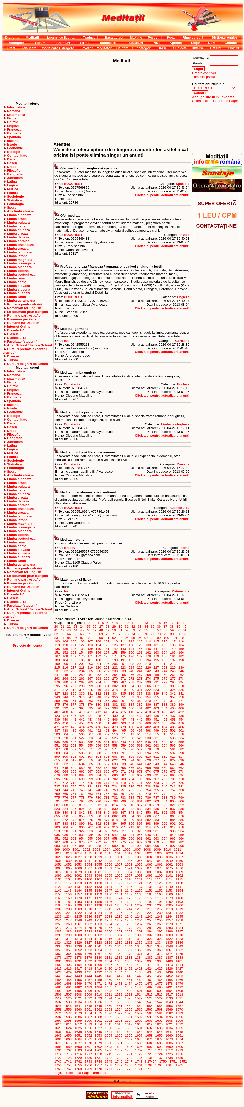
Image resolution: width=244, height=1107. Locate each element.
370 (148, 701)
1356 (118, 950)
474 (82, 727)
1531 (179, 998)
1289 (98, 931)
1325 (68, 942)
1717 (88, 1054)
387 (156, 704)
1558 (57, 1009)
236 (98, 671)
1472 (108, 983)
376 (65, 704)
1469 (78, 983)
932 (164, 831)
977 (140, 842)
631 (57, 764)
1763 (159, 1065)
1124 (138, 883)
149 (173, 649)
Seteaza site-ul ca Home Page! (215, 101)
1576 (108, 1013)
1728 (68, 1058)
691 (156, 775)
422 (181, 712)
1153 (169, 890)
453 (173, 719)
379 (90, 704)
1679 (98, 1043)
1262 (88, 924)
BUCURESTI (73, 184)
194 (148, 660)
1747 (128, 1061)
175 (123, 656)
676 (164, 771)
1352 (78, 950)
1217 (159, 909)
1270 (169, 924)
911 (123, 827)
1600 (88, 1020)
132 (164, 645)
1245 (179, 916)
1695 (128, 1047)
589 (106, 753)
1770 (98, 1069)
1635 (179, 1028)
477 (106, 727)
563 (156, 745)
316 (98, 690)
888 (65, 823)
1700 (179, 1047)
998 (181, 846)
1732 (108, 1058)
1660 (169, 1035)
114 (148, 641)
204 (98, 664)
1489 (148, 987)
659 (156, 768)
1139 (159, 887)
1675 (57, 1043)
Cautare (122, 48)
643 (156, 764)
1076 (179, 868)
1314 (88, 939)
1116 (57, 883)
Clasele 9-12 (179, 508)
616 (65, 760)
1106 (88, 879)
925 (106, 831)
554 (82, 745)
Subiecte (180, 48)
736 (131, 786)
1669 (128, 1039)
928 (131, 831)
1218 (169, 909)
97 (146, 638)
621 (106, 760)
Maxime (136, 37)
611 (156, 756)
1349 (179, 946)
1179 (169, 898)
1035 (159, 857)
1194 (57, 905)
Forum (40, 43)
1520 (68, 998)
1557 (179, 1006)
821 (173, 805)
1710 (148, 1050)
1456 (78, 980)
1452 (169, 976)
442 (82, 719)
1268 (148, 924)
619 (90, 760)
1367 (98, 954)
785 (140, 797)
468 (164, 723)
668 (98, 771)
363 (90, 701)
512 (131, 734)
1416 (68, 968)
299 (90, 686)
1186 (108, 901)
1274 (78, 928)
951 (57, 838)
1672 (159, 1039)
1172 (98, 898)
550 (181, 742)
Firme (84, 43)
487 (57, 730)
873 (73, 820)
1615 (108, 1024)
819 (156, 805)
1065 (68, 868)
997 (173, 846)
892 (98, 823)
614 (181, 756)
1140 (169, 887)
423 (57, 716)
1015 (88, 853)
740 (164, 786)
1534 (78, 1002)
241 (140, 671)
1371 (138, 954)
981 (173, 842)
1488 (138, 987)
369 (140, 701)
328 (65, 693)
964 (164, 838)
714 (82, 783)
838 (181, 809)
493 (106, 730)
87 (82, 638)
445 (106, 719)
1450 (148, 976)
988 (98, 846)
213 (173, 664)
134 (181, 645)
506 (82, 734)
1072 (138, 868)
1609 (179, 1020)
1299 (68, 935)
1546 (68, 1006)
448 (131, 719)
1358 (138, 950)
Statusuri (136, 43)
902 (181, 823)
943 (123, 835)
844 (98, 812)
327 (57, 693)
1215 (138, 909)
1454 (57, 980)
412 (98, 712)
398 (115, 708)
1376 (57, 957)
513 (140, 734)
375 (57, 704)
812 (98, 805)
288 (131, 682)
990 (115, 846)
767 (123, 794)
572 (98, 749)
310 (181, 686)
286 (115, 682)
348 (98, 697)
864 (131, 816)
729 (73, 786)
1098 (138, 875)
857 (73, 816)
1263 (98, 924)
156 (98, 652)
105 (73, 641)
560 (131, 745)
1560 (78, 1009)
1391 (78, 961)
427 (90, 716)
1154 (179, 890)
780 (98, 797)
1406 (98, 965)
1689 (68, 1047)
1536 (98, 1002)
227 (156, 667)
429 (106, 716)
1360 (159, 950)
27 (101, 626)
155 (90, 652)
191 (123, 660)
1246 (57, 920)
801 (140, 801)
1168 (57, 898)
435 (156, 716)
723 (156, 783)
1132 (88, 887)
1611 (68, 1024)
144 (131, 649)
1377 (68, 957)
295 (57, 686)
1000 (66, 849)
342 (181, 693)
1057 (118, 864)
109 (106, 641)
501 (173, 730)
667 (90, 771)
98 (152, 638)
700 (98, 779)
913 (140, 827)
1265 (118, 924)
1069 (108, 868)
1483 (88, 987)
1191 (159, 901)
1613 (88, 1024)
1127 (169, 883)
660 (164, 768)
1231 (169, 913)
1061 (159, 864)
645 (173, 764)
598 (181, 753)
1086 (148, 872)
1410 (138, 965)
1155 (57, 894)
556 (98, 745)
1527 (138, 998)
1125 (148, 883)
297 (73, 686)
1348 (169, 946)
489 (73, 730)
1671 (148, 1039)
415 (123, 712)
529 (140, 738)
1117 (68, 883)
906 (82, 827)
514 (148, 734)
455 (57, 723)
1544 (179, 1002)
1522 (88, 998)
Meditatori (105, 48)
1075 (169, 868)
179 (156, 656)
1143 (68, 890)
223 (123, 667)
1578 (128, 1013)
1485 (108, 987)
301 (106, 686)
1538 (118, 1002)
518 (181, 734)
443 (90, 719)
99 (159, 638)
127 (123, 645)
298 (82, 686)
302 (115, 686)
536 (65, 742)
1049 (169, 861)
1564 (118, 1009)
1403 (68, 965)
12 (139, 623)
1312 (68, 939)
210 (148, 664)
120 (65, 645)
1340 (88, 946)
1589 (108, 1017)
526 (115, 738)
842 (82, 812)
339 (156, 693)
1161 (118, 894)
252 (98, 675)
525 (106, 738)
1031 (118, 857)
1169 (68, 898)
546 (148, 742)
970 (82, 842)
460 (98, 723)
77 (152, 634)
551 (57, 745)
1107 (98, 879)
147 (156, 649)
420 (164, 712)
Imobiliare (108, 43)
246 (181, 671)
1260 (68, 924)
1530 (169, 998)
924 (98, 831)
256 (131, 675)
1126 (159, 883)
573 (106, 749)
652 (98, 768)
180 (164, 656)
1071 (128, 868)
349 (106, 697)
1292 (128, 931)
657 (140, 768)
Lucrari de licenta (60, 37)
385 (140, 704)
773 (173, 794)
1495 (78, 991)
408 (65, 712)
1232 (179, 913)
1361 (169, 950)
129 (140, 645)
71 (114, 634)
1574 (88, 1013)
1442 (68, 976)
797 (106, 801)
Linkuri (233, 48)
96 (139, 638)
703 (123, 779)
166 (181, 652)
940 (98, 835)
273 (140, 678)
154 (82, 652)
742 (181, 786)
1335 (169, 942)
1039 (68, 861)
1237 (98, 916)
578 (148, 749)
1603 (118, 1020)
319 (123, 690)
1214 (128, 909)
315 (90, 690)
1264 (108, 924)
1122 (118, 883)
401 (140, 708)
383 (123, 704)
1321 (159, 939)
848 (131, 812)
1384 (138, 957)
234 (82, 671)
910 (115, 827)
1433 (108, 972)
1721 (128, 1054)
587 (90, 753)
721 (140, 783)
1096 (118, 875)
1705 (98, 1050)
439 (57, 719)
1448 (128, 976)
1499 (118, 991)
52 (126, 630)
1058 (128, 864)
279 (57, 682)
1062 (169, 864)
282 (82, 682)
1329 (108, 942)
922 (82, 831)
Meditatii (32, 37)
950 (181, 835)
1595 (169, 1017)
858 (82, 816)
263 (57, 678)
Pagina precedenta (67, 1073)
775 (57, 797)
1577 (118, 1013)
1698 (159, 1047)
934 (181, 831)
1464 (159, 980)
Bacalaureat (114, 37)
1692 (98, 1047)
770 (148, 794)
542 (115, 742)
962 (148, 838)
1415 (57, 968)
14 (152, 623)
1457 (88, 980)
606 (115, 756)
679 (57, 775)
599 (57, 756)
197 (173, 660)
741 (173, 786)
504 (65, 734)
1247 (68, 920)
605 (106, 756)
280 (65, 682)
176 (131, 656)
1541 (148, 1002)
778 (82, 797)
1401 (179, 961)
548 (164, 742)
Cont (211, 43)
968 (65, 842)
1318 (128, 939)
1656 (128, 1035)
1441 (57, 976)
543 (123, 742)
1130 (68, 887)
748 (98, 790)
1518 (179, 994)
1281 (148, 928)
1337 (57, 946)
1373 (159, 954)
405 (173, 708)
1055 (98, 864)
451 (156, 719)
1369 (118, 954)
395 (90, 708)
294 (181, 682)
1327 (88, 942)
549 (173, 742)
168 (65, 656)
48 (101, 630)
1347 (159, 946)
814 (115, 805)
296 (65, 686)
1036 (169, 857)
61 (184, 630)
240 (131, 671)
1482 (78, 987)
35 (152, 626)
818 (148, 805)
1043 (108, 861)
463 (123, 723)
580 (164, 749)
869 (173, 816)
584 (65, 753)
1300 (78, 935)
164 (164, 652)
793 (73, 801)
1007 (137, 849)
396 (98, 708)
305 (140, 686)
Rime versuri (193, 37)
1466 (179, 980)
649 (73, 768)
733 (106, 786)
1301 (88, 935)
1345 (138, 946)
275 (156, 678)
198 (181, 660)
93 (120, 638)
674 (148, 771)
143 (123, 649)
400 (131, 708)
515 (156, 734)
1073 (148, 868)
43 (69, 630)
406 (181, 708)
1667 (108, 1039)
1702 (68, 1050)
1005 (116, 849)
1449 (138, 976)
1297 (179, 931)
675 (156, 771)
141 (106, 649)
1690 (78, 1047)
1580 (148, 1013)
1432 (98, 972)
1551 (118, 1006)
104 (65, 641)
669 (106, 771)
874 (82, 820)
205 (106, 664)
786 (148, 797)
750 (115, 790)
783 (123, 797)
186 (82, 660)
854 (181, 812)
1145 (88, 890)
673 (140, 771)
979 (156, 842)
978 (148, 842)
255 (123, 675)
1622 (179, 1024)
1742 (78, 1061)
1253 (128, 920)
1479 (179, 983)
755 (156, 790)
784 (131, 797)
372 (164, 701)
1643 (128, 1032)
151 (57, 652)
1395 (118, 961)
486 (181, 727)
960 (131, 838)
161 (140, 652)
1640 (98, 1032)
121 (73, 645)
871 (57, 820)
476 (98, 727)
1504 (169, 991)
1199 (108, 905)
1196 (78, 905)
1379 (88, 957)
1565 (128, 1009)
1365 (78, 954)
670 (115, 771)
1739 (179, 1058)
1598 (68, 1020)
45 (82, 630)
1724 (159, 1054)
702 (115, 779)
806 (181, 801)
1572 (68, 1013)
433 (140, 716)
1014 (78, 853)
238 (115, 671)
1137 (138, 887)
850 (148, 812)
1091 (68, 875)
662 (181, 768)
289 (140, 682)
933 (173, 831)
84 (62, 638)
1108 (108, 879)
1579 (138, 1013)
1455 (68, 980)
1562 (98, 1009)
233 (73, 671)
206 (115, 664)
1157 (78, 894)
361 (73, 701)
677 (173, 771)
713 (73, 783)
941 (106, 835)
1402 (57, 965)
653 (106, 768)
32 (133, 626)
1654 (108, 1035)
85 (69, 638)
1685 (159, 1043)
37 (165, 626)
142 (115, 649)
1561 (88, 1009)
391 (57, 708)
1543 (169, 1002)
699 (90, 779)
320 (131, 690)
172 (98, 656)
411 (90, 712)
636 (98, 764)
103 (57, 641)
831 (123, 809)
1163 (138, 894)
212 (164, 664)
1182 (68, 901)
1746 (118, 1061)
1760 (128, 1065)
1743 (88, 1061)
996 (164, 846)
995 (156, 846)
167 (57, 656)
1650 (68, 1035)
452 (164, 719)
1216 (148, 909)
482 (148, 727)
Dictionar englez (224, 37)
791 (57, 801)
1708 (128, 1050)
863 (123, 816)
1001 (76, 849)
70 (107, 634)
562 (148, 745)
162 (148, 652)
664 (65, 771)
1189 (138, 901)
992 (131, 846)
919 (57, 831)
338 (148, 693)
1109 (118, 879)
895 (123, 823)
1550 (108, 1006)
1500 (128, 991)
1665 (88, 1039)
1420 (108, 968)
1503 (159, 991)
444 (98, 719)
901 (173, 823)
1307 (148, 935)
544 (131, 742)
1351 (68, 950)
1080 (88, 872)
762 (82, 794)
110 (115, 641)
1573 (78, 1013)
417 (140, 712)
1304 (118, 935)
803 (156, 801)
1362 (179, 950)
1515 (148, 994)
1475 (138, 983)
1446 (108, 976)
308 (164, 686)
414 (115, 712)
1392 (88, 961)
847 (123, 812)
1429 (68, 972)
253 (106, 675)
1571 (57, 1013)
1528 (148, 998)
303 (123, 686)
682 (82, 775)
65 (75, 634)
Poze (156, 43)
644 (164, 764)
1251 (108, 920)
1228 (138, 913)
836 (164, 809)
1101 (169, 875)
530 (148, 738)
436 (164, 716)
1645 (148, 1032)
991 (123, 846)
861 (106, 816)
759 (57, 794)
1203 (148, 905)
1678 (88, 1043)
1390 (68, 961)
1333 (148, 942)
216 (65, 667)
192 (131, 660)
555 (90, 745)
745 (73, 790)
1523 (98, 998)
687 (123, 775)
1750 (163, 1061)
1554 (148, 1006)
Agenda (176, 43)
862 (115, 816)
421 (173, 712)
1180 (179, 898)
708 (164, 779)
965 (173, 838)
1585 (68, 1017)
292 (164, 682)
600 (65, 756)
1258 (179, 920)
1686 (169, 1043)
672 (131, 771)
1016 (98, 853)
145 (140, 649)
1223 (88, 913)
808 (65, 805)
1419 (98, 968)
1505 (179, 991)
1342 (108, 946)
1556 (169, 1006)
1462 (138, 980)
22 (69, 626)
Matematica (180, 591)
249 (73, 675)
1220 (57, 913)
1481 (68, 987)
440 (65, 719)
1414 (179, 965)
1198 (98, 905)
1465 (169, 980)
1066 (78, 868)
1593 (148, 1017)
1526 (128, 998)
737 (140, 786)
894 (115, 823)
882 (148, 820)
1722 (138, 1054)
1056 (108, 864)
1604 (128, 1020)
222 (115, 667)
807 (57, 805)
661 (173, 768)
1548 (88, 1006)
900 (164, 823)
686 (115, 775)
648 (65, 768)
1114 (169, 879)
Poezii (172, 37)
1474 (128, 983)
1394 (108, 961)
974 (115, 842)
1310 (179, 935)
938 (82, 835)
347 (90, 697)
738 (148, 786)
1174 (118, 898)
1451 (159, 976)
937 (73, 835)
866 (148, 816)
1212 (108, 909)
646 (181, 764)
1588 (98, 1017)
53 (133, 630)
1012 (57, 853)
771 (156, 794)
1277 (108, 928)
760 (65, 794)
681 (73, 775)
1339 (78, 946)
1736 (148, 1058)
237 (106, 671)
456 (65, 723)
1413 (169, 965)
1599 (78, 1020)
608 (131, 756)
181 (173, 656)
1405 (88, 965)
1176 (138, 898)
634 (82, 764)
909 (106, 827)
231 (57, 671)
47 (94, 630)
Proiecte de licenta (27, 645)
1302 (98, 935)
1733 (118, 1058)
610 (148, 756)
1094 (98, 875)
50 (114, 630)
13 (146, 623)
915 (156, 827)
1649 (57, 1035)
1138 (148, 887)
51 (120, 630)
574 (115, 749)
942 (115, 835)
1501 (138, 991)
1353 (88, 950)
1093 (88, 875)
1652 (88, 1035)
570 (82, 749)
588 (98, 753)
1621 (169, 1024)
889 (73, 823)
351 (123, 697)
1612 (78, 1024)
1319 (138, 939)
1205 (169, 905)
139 (90, 649)
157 (106, 652)
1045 (128, 861)
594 (148, 753)
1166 (169, 894)
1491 (169, 987)
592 (131, 753)
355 (156, 697)
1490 (159, 987)
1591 (128, 1017)
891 (90, 823)
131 (156, 645)
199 (57, 664)
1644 (138, 1032)
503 (57, 734)
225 (140, 667)
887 (57, 823)
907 (90, 827)
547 (156, 742)
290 (148, 682)
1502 (148, 991)
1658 (148, 1035)
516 (164, 734)
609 (140, 756)
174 (115, 656)
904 (65, 827)
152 (65, 652)
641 (140, 764)
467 (156, 723)
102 (183, 638)
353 (140, 697)
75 (139, 634)
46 (88, 630)
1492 (179, 987)
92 (114, 638)
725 (173, 783)
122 (82, 645)
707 (156, 779)
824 (65, 809)
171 (90, 656)
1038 (57, 861)
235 (90, 671)
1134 (108, 887)
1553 (138, 1006)
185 (73, 660)
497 (140, 730)
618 (82, 760)
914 (148, 827)
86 (75, 638)
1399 (159, 961)
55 (146, 630)
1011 (177, 849)
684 (98, 775)
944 (131, 835)
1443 (78, 976)
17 (172, 623)
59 (172, 630)
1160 (108, 894)
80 (172, 634)
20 (56, 626)
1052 (68, 864)
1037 (179, 857)
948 (164, 835)
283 (90, 682)
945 (140, 835)
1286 (68, 931)
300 (98, 686)
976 (131, 842)
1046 (138, 861)
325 (173, 690)
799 (123, 801)
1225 (108, 913)
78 (159, 634)
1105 (78, 879)
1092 (78, 875)
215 (57, 667)
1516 (159, 994)
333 (106, 693)
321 (140, 690)
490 (82, 730)
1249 (88, 920)
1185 (98, 901)
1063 (179, 864)
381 (106, 704)
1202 (138, 905)
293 (173, 682)
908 (98, 827)
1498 (108, 991)
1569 (169, 1009)
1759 (118, 1065)
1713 (179, 1050)
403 (156, 708)
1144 (78, 890)
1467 (57, 983)
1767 (68, 1069)
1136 (128, 887)
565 (173, 745)
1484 (98, 987)
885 (173, 820)
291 (156, 682)
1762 (148, 1065)
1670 (138, 1039)
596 (164, 753)
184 (65, 660)
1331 (128, 942)
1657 (138, 1035)
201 (73, 664)
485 (173, 727)
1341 (98, 946)
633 (73, 764)
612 (164, 756)
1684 (148, 1043)
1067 (88, 868)
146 (148, 649)
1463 (148, 980)
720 (131, 783)
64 (69, 634)
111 (123, 641)
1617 (128, 1024)
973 (106, 842)
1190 (148, 901)
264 (65, 678)
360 (65, 701)
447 (123, 719)
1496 (88, 991)
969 (73, 842)
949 (173, 835)
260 (164, 675)
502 (181, 730)
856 (65, 816)
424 (65, 716)
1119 (88, 883)
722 (148, 783)
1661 (179, 1035)
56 (152, 630)
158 (115, 652)
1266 (128, 924)
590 (115, 753)
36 (159, 626)
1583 (179, 1013)
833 (140, 809)
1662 (57, 1039)
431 (123, 716)
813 (106, 805)
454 (181, 719)
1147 (108, 890)
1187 (118, 901)
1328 (98, 942)
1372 (148, 954)
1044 (118, 861)
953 (73, 838)
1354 (98, 950)
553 (73, 745)
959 (123, 838)
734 (115, 786)
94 (126, 638)
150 (181, 649)
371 (156, 701)
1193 (179, 901)
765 (106, 794)
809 (73, 805)
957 (106, 838)
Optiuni (215, 48)
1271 (179, 924)
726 (181, 783)
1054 (88, 864)
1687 (179, 1043)
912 (131, 827)
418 (148, 712)
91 (107, 638)
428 (98, 716)
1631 (138, 1028)
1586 (78, 1017)
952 (65, 838)
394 (82, 708)
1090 (57, 875)
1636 (57, 1032)
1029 (98, 857)
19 (184, 623)
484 (164, 727)
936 (65, 835)
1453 (179, 976)
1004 (106, 849)
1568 (159, 1009)
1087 (159, 872)
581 (173, 749)
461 (106, 723)
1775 (148, 1069)
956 (98, 838)
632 (65, 764)
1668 (118, 1039)
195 (156, 660)
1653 (98, 1035)
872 (65, 820)
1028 (88, 857)
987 (90, 846)
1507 (68, 994)
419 (156, 712)
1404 (78, 965)
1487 (128, 987)
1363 (57, 954)
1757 (98, 1065)
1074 (159, 868)
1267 (138, 924)
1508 (78, 994)
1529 (159, 998)
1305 (128, 935)
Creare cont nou (204, 73)
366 (115, 701)
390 (181, 704)
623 (123, 760)
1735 (138, 1058)
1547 (78, 1006)
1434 (118, 972)
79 (165, 634)
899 (156, 823)
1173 (108, 898)
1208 (68, 909)
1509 (88, 994)
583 (57, 753)
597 (173, 753)
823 (57, 809)
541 (106, 742)
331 (90, 693)
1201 (128, 905)
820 (164, 805)
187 (90, 660)
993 (140, 846)
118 (181, 641)
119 (57, 645)
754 (148, 790)
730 (82, 786)
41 (56, 630)
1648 (179, 1032)
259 (156, 675)
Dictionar (12, 37)
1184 (88, 901)
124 (98, 645)
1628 (108, 1028)
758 (181, 790)
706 (148, 779)
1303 (108, 935)
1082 (108, 872)
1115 (179, 879)
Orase (162, 48)
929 (140, 831)
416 (131, 712)
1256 (159, 920)
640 (131, 764)
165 (173, 652)
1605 (138, 1020)
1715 (68, 1054)
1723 (148, 1054)
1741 (68, 1061)
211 (156, 664)
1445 (98, 976)
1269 (159, 924)
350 (115, 697)
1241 (138, 916)
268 (98, 678)
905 (73, 827)
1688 (57, 1047)
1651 (78, 1035)
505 (73, 734)
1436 (138, 972)
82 (184, 634)
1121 (108, 883)
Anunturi (63, 43)
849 (140, 812)
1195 (68, 905)
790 (181, 797)
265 (73, 678)
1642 (118, 1032)
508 (98, 734)
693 (173, 775)
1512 (118, 994)
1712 (169, 1050)
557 (106, 745)
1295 (159, 931)
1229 (148, 913)
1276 (98, 928)
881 (140, 820)
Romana (182, 464)
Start (11, 48)
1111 (138, 879)
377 (73, 704)
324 (164, 690)
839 (57, 812)
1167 (179, 894)
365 (106, 701)
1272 (57, 928)
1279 (128, 928)
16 (165, 623)
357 (173, 697)
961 (140, 838)
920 (65, 831)
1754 (68, 1065)
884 (164, 820)
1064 (57, 868)
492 (98, 730)
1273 (68, 928)
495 (123, 730)
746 (82, 790)
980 (164, 842)
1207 (57, 909)
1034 (148, 857)
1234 (68, 916)
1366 (88, 954)
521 (73, 738)
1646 (159, 1032)
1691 (88, 1047)
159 (123, 652)
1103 (57, 879)
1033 (138, 857)
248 (65, 675)
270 (115, 678)
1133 (98, 887)
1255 (148, 920)
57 (159, 630)
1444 (88, 976)
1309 (169, 935)
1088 (169, 872)
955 (90, 838)
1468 (68, 983)
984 (65, 846)
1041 (88, 861)
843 (90, 812)
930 (148, 831)
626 (148, 760)
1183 (78, 901)
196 (164, 660)
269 (106, 678)
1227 (128, 913)
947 (156, 835)
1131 (78, 887)
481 (140, 727)
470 (181, 723)
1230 (159, 913)
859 (90, 816)
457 (73, 723)
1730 (88, 1058)
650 (82, 768)
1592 (138, 1017)
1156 (68, 894)
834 (148, 809)
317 (106, 690)
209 (140, 664)
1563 (108, 1009)
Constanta (72, 384)
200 (65, 664)
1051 (57, 864)
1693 (108, 1047)
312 (65, 690)
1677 (78, 1043)
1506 (57, 994)
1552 (128, 1006)
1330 (118, 942)
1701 (57, 1050)
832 (131, 809)
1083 (118, 872)
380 (98, 704)
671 (123, 771)
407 (57, 712)
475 (90, 727)
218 (82, 667)
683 (90, 775)
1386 (159, 957)
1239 (118, 916)
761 (73, 794)
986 (82, 846)
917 (173, 827)
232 (65, 671)
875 (90, 820)
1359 (148, 950)
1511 (108, 994)
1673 (169, 1039)
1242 (148, 916)
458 (82, 723)
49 (107, 630)
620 (98, 760)
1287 (78, 931)
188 (98, 660)
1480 (57, 987)
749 (106, 790)
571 (90, 749)
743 (57, 790)
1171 (88, 898)
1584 (57, 1017)
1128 (179, 883)
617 (73, 760)
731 (90, 786)
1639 (88, 1032)
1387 (169, 957)
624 (131, 760)
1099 (148, 875)
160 (131, 652)
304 (131, 686)
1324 (57, 942)
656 (131, 768)
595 (156, 753)
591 (123, 753)
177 (140, 656)
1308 (159, 935)
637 (106, 764)
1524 (108, 998)
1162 (128, 894)
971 (90, 842)
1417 (78, 968)
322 (148, 690)
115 (156, 641)
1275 (88, 928)
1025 (57, 857)
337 (140, 693)
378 (82, 704)
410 (82, 712)
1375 (179, 954)
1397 (138, 961)
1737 (159, 1058)
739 (156, 786)
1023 (169, 853)
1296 (169, 931)
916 (164, 827)
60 (178, 630)
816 (131, 805)
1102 (179, 875)
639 (123, 764)
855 (57, 816)
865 (140, 816)
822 (181, 805)
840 (65, 812)
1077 (57, 872)
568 (65, 749)
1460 (118, 980)
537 (73, 742)
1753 (57, 1065)
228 (164, 667)
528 (131, 738)
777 (73, 797)
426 (82, 716)
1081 (98, 872)
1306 (138, 935)
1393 (98, 961)
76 (146, 634)
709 (173, 779)
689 (140, 775)
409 (73, 712)
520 (65, 738)
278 (181, 678)
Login (195, 43)
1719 (108, 1054)
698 (82, 779)
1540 (138, 1002)
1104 (68, 879)
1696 (138, 1047)
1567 (148, 1009)
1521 (78, 998)
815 (123, 805)
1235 (78, 916)
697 (73, 779)
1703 (78, 1050)
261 (173, 675)
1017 (108, 853)
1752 (183, 1061)
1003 (96, 849)
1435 (128, 972)
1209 (78, 909)
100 (166, 638)
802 (148, 801)
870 (181, 816)
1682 (128, 1043)
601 (73, 756)
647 (57, 768)
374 (181, 701)
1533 (68, 1002)
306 (148, 686)
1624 (68, 1028)
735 (123, 786)
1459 (108, 980)
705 (140, 779)
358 (181, 697)
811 (90, 805)
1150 (138, 890)
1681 (118, 1043)
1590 (118, 1017)
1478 (169, 983)
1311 (57, 939)
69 (101, 634)
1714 (57, 1054)
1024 (179, 853)
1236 (88, 916)
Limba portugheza (175, 424)
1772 (118, 1069)
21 (62, 626)
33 (139, 626)
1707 (118, 1050)
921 (73, 831)
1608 (169, 1020)
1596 (179, 1017)
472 (65, 727)
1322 (169, 939)
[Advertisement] (27, 76)
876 (98, 820)
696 (65, 779)
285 (106, 682)
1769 (88, 1069)
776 (65, 797)
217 (73, 667)
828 (98, 809)
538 (82, 742)
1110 (128, 879)
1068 (98, 868)
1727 (57, 1058)
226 (148, 667)
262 (181, 675)
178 (148, 656)
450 (148, 719)
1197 (88, 905)
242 (148, 671)
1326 (78, 942)
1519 (57, 998)
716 (98, 783)
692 (164, 775)
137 (73, 649)
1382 (118, 957)
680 (65, 775)
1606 (148, 1020)
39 (178, 626)
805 (173, 801)
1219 (179, 909)
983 (57, 846)
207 (123, 664)
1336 (179, 942)
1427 (179, 968)
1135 (118, 887)
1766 (57, 1069)
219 (90, 667)
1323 (179, 939)
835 (156, 809)
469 (173, 723)
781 (106, 797)
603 (90, 756)
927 (123, 831)
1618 (138, 1024)
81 (178, 634)
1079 (78, 872)
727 (57, 786)
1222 (78, 913)
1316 (108, 939)
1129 (57, 887)
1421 (118, 968)
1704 (88, 1050)
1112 (148, 879)
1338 (68, 946)
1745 (108, 1061)
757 (173, 790)
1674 (179, 1039)
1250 (98, 920)
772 (164, 794)
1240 (128, 916)
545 (140, 742)
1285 (57, 931)
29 (114, 626)
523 (90, 738)
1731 (98, 1058)
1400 (169, 961)
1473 (118, 983)
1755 (78, 1065)
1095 (108, 875)
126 (115, 645)
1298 (57, 935)
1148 (118, 890)
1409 (128, 965)
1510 (98, 994)
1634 (169, 1028)
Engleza (183, 297)
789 (173, 797)
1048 (159, 861)
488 (65, 730)
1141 (179, 887)
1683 (138, 1043)
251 (90, 675)
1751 (173, 1061)
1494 (68, 991)
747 (90, 790)
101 (174, 638)
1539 (128, 1002)
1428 (57, 972)
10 (126, 623)
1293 (138, 931)
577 (140, 749)
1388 (179, 957)
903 (57, 827)
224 (131, 667)
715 (90, 783)
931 (156, 831)
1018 (118, 853)
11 (133, 623)
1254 (138, 920)
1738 (169, 1058)
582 (181, 749)
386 (148, 704)
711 (57, 783)
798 (115, 801)
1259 (57, 924)
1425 (159, 968)
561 (140, 745)
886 (181, 820)
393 (73, 708)
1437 (148, 972)
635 (90, 764)
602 (82, 756)
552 (65, 745)
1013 (68, 853)
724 (164, 783)
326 (181, 690)
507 (90, 734)
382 (115, 704)
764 (98, 794)
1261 (78, 924)
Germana (182, 341)
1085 (138, 872)
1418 (88, 968)
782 (115, 797)
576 (131, 749)
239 (123, 671)
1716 (78, 1054)
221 (106, 667)
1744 (98, 1061)
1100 (159, 875)
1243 (159, 916)
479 (123, 727)
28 (107, 626)
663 (57, 771)
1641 (108, 1032)
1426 (169, 968)
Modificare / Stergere (57, 48)
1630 (128, 1028)
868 (164, 816)
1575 (98, 1013)
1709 (138, 1050)
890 (82, 823)
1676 (68, 1043)
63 (62, 634)
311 (57, 690)
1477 (159, 983)
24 (82, 626)
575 (123, 749)
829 (106, 809)
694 (181, 775)
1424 (148, 968)
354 (148, 697)
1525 (118, 998)
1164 (148, 894)
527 (123, 738)
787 (156, 797)
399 (123, 708)
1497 (98, 991)
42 (62, 630)
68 (94, 634)
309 (173, 686)
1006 (126, 849)
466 (148, 723)
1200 (118, 905)
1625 (78, 1028)
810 (82, 805)
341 (173, 693)
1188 (128, 901)
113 (140, 641)
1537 (108, 1002)
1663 (68, 1039)
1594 (159, 1017)
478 (115, 727)
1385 (148, 957)
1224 (98, 913)
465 (140, 723)
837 (173, 809)
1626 (88, 1028)
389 (173, 704)
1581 (159, 1013)
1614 (98, 1024)
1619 (148, 1024)
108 (98, 641)
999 (57, 849)
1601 (98, 1020)
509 (106, 734)
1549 (98, 1006)
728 (65, 786)
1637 (68, 1032)
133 (173, 645)
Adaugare (16, 43)
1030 (108, 857)
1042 (98, 861)
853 (173, 812)
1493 (57, 991)
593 (140, 753)
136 (65, 649)
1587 (88, 1017)
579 (156, 749)
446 (115, 719)
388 (164, 704)
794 (82, 801)
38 (172, 626)
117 (173, 641)
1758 (108, 1065)
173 (106, 656)
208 (131, 664)
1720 (118, 1054)
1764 (169, 1065)
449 (140, 719)
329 (73, 693)
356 (164, 697)
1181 (57, 901)
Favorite (86, 48)
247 (57, 675)
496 (131, 730)
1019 (128, 853)
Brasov (69, 548)
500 (164, 730)
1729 (78, 1058)
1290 (108, 931)
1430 (78, 972)
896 (131, 823)
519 (57, 738)
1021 (148, 853)
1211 (98, 909)
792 (65, 801)
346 (82, 697)
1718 (98, 1054)
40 (184, 626)
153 (73, 652)
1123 (128, 883)
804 (164, 801)
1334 (159, 942)
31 (126, 626)
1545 (57, 1006)
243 (156, 671)
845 (106, 812)
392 (65, 708)
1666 (98, 1039)
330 (82, 693)
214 (181, 664)
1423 (138, 968)
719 (123, 783)
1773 (128, 1069)
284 (98, 682)
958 (115, 838)
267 (90, 678)
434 (148, 716)
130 (148, 645)
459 (90, 723)
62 (56, 634)
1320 (148, 939)
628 (164, 760)
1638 (78, 1032)
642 (148, 764)
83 (56, 638)
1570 (179, 1009)
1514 (138, 994)
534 (181, 738)
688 (131, 775)
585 (73, 753)
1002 (86, 849)
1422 (128, 968)
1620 (159, 1024)
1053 (78, 864)
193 (140, 660)
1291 (118, 931)
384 (131, 704)
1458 (98, 980)
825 (73, 809)
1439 (169, 972)
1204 (159, 905)
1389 (57, 961)
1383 (128, 957)
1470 (88, 983)
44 (75, 630)
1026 (68, 857)
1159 (98, 894)
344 (65, 697)
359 (57, 701)
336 (131, 693)
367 (123, 701)
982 (181, 842)
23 (75, 626)
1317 (118, 939)
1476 (148, 983)
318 (115, 690)
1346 (148, 946)
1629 (118, 1028)
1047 (148, 861)
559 (123, 745)
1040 (78, 861)
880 (131, 820)
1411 (148, 965)
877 (106, 820)
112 (131, 641)
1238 (108, 916)
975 (123, 842)
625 (140, 760)
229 (173, 667)
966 (181, 838)
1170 (78, 898)
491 (90, 730)
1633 (159, 1028)
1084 (128, 872)
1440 (179, 972)
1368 (108, 954)
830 (115, 809)
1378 (78, 957)
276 (164, 678)
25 (88, 626)
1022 (159, 853)
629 (173, 760)
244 (164, 671)
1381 (108, 957)
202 (82, 664)
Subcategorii (142, 48)
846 (115, 812)
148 (164, 649)
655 (123, 768)
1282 (159, 928)
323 (156, 690)
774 (181, 794)
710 (181, 779)
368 (131, 701)
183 (57, 660)
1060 (148, 864)
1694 (118, 1047)
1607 (159, 1020)
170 (82, 656)
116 (164, 641)
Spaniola (182, 184)
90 (101, 638)
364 (98, 701)
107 (90, 641)
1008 (147, 849)
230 (181, 667)
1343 (118, 946)
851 (156, 812)
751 (123, 790)
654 (115, 768)
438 (181, 716)
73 (126, 634)
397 (106, 708)
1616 (118, 1024)
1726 (179, 1054)
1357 (128, 950)
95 (133, 638)
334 (115, 693)
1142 (57, 890)
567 (57, 749)
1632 (148, 1028)
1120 (98, 883)
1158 (88, 894)
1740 (57, 1061)
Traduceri (90, 37)
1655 (118, 1035)
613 (173, 756)
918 (181, 827)
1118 (78, 883)
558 (115, 745)
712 (65, 783)
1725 (169, 1054)
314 (82, 690)
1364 (68, 954)
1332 (138, 942)
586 (82, 753)
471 (57, 727)
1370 (128, 954)
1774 (138, 1069)
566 (181, 745)
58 (165, 630)
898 (148, 823)
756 (164, 790)
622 (115, 760)
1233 (57, 916)
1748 (138, 1061)
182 (181, 656)
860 (98, 816)
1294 (148, 931)
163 (156, 652)
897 (140, 823)
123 (90, 645)
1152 (159, 890)
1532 (57, 1002)
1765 (179, 1065)
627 (156, 760)
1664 (78, 1039)
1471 (98, 983)
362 (82, 701)
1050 (179, 861)
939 (90, 835)
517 (173, 734)
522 (82, 738)
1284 (179, 928)
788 (164, 797)
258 (148, 675)
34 (146, 626)
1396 (128, 961)
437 (173, 716)
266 (82, 678)
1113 (159, 879)
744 (65, 790)
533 (173, 738)
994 (148, 846)
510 (115, 734)
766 (115, 794)
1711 (159, 1050)
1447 (118, 976)
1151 (148, 890)
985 (73, 846)
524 (98, 738)
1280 (138, 928)
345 (73, 697)
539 (90, 742)
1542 (159, 1002)
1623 (57, 1028)
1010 (167, 849)
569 (73, 749)
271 (123, 678)
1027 (78, 857)
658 (148, 768)
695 (57, 779)
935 (57, 835)
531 (156, 738)
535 (57, 742)
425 (73, 716)
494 (115, 730)
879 (123, 820)
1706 (108, 1050)
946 (148, 835)
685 (106, 775)
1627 (98, 1028)
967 (57, 842)
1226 (118, 913)
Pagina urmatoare (95, 1073)
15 (159, 623)
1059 (138, 864)
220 (98, 667)
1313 (78, 939)
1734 (128, 1058)
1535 (88, 1002)
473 (73, 727)
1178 (159, 898)
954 (82, 838)
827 (90, 809)
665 (73, 771)
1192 (169, 901)
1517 (169, 994)
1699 (169, 1047)
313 (73, 690)
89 (94, 638)
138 (82, 649)
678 (181, 771)
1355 (108, 950)
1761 (138, 1065)
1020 (138, 853)
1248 (78, 920)
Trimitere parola (203, 77)
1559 (68, 1009)
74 (133, 634)
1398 (148, 961)
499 (156, 730)
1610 (57, 1024)
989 (106, 846)
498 (148, 730)
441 (73, 719)
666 (82, 771)
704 (131, 779)
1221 (68, 913)
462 (115, 723)
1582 (169, 1013)
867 (156, 816)
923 (90, 831)
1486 (118, 987)
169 (73, 656)
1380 (98, 957)
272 (131, 678)
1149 (128, 890)
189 (106, 660)
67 (88, 634)
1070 (118, 868)
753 (140, 790)
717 (106, 783)
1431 (88, 972)
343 (57, 697)
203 (90, 664)
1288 (88, 931)
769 (140, 794)
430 (115, 716)
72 (120, 634)
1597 (57, 1020)
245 (173, 671)
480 (131, 727)
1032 (128, 857)
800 (131, 801)
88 (88, 638)
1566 (138, 1009)
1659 (159, 1035)
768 (131, 794)
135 (57, 649)
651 (90, 768)
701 (106, 779)
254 (115, 675)
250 (82, 675)
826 (82, 809)
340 (164, 693)
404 (164, 708)
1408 (118, 965)
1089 (179, 872)
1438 (159, 972)
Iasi (66, 341)
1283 (169, 928)
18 (178, 623)
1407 (108, 965)
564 (164, 745)
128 (131, 645)
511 (123, 734)
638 (115, 764)
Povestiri (155, 37)
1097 (128, 875)
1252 (118, 920)
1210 (88, 909)
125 (106, 645)
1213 (118, 909)
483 (156, 727)
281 (73, 682)
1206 (179, 905)
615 (57, 760)
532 (164, 738)
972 (98, 842)
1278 (118, 928)
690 (148, 775)
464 (131, 723)
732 (98, 786)
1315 (98, 939)
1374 (169, 954)
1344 (128, 946)
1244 (169, 916)
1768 (78, 1069)
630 (181, 760)
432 (131, 716)
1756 (88, 1065)
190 (115, 660)
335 (123, 693)
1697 (148, 1047)
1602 (108, 1020)
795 (90, 801)
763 (90, 794)
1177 (148, 898)
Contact (230, 43)
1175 (128, 898)
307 (156, 686)
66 (82, 634)
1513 (128, 994)
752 (131, 790)
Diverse (198, 48)
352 (131, 697)
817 (140, 805)
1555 (159, 1006)
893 (106, 823)
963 (156, 838)
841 (73, 812)
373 (173, 701)
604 (98, 756)
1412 (159, 965)
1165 (159, 894)
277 (173, 678)
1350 (57, 950)
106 (82, 641)
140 (98, 649)
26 (94, 626)
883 (156, 820)
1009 (157, 849)
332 (98, 693)
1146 (98, 890)
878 (115, 820)
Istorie (184, 548)
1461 (128, 980)
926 (115, 831)
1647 (169, 1032)
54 (139, 630)
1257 (169, 920)
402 (148, 708)
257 (140, 675)
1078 (68, 872)
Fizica (184, 235)
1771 (108, 1069)
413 (106, 712)
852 (164, 812)
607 (123, 756)
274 (148, 678)
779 (90, 797)
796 (98, 801)
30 (120, 626)
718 (115, 783)
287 (123, 682)
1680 (108, 1043)
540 (98, 742)
